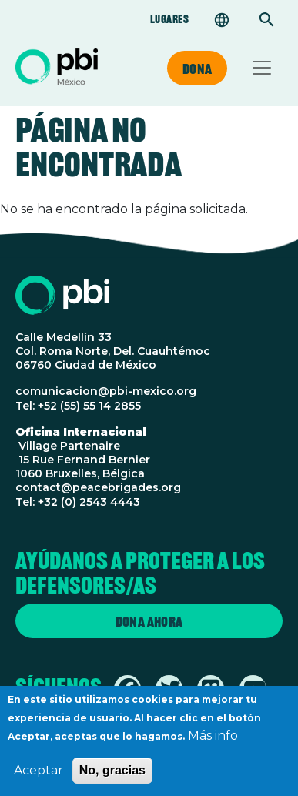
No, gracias (112, 772)
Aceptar (38, 772)
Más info (213, 738)
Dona (197, 68)
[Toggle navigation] (262, 67)
